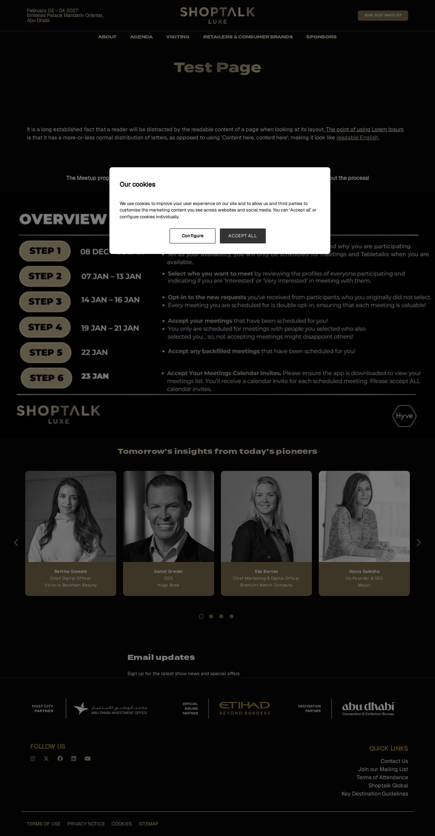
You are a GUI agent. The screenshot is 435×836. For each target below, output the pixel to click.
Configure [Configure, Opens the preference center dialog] (193, 236)
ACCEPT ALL (242, 236)
